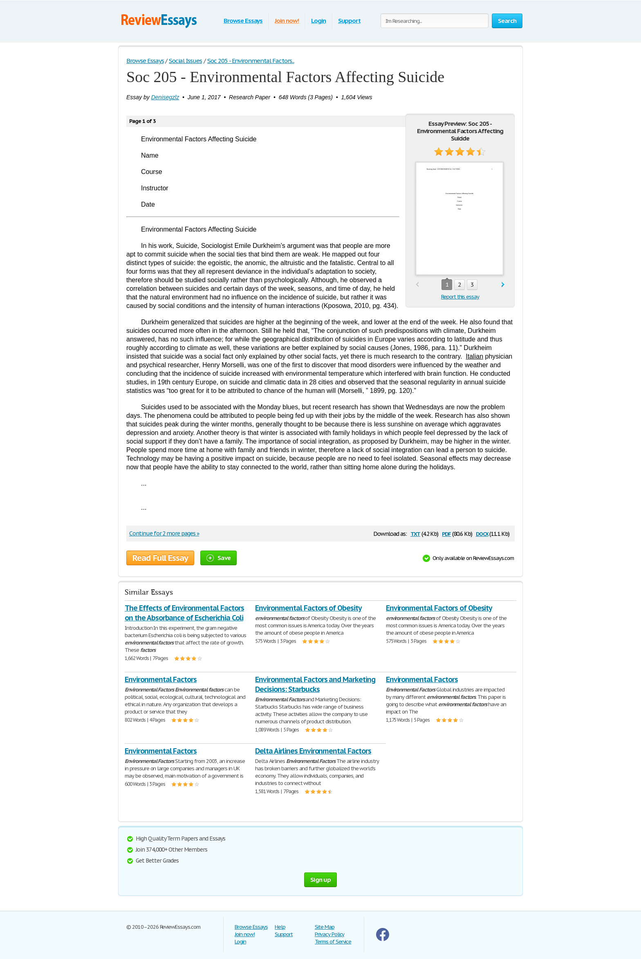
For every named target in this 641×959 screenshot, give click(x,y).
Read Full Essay (160, 558)
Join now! (287, 21)
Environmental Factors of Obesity (308, 608)
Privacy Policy (329, 934)
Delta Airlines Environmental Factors (313, 751)
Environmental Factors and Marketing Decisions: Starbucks (315, 684)
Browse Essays (243, 21)
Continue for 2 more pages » (164, 533)
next (503, 285)
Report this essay (460, 296)
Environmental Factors (161, 679)
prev (417, 285)
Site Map (324, 926)
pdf (446, 533)
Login (318, 21)
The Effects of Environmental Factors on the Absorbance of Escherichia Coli (184, 612)
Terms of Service (333, 941)
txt (415, 533)
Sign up (320, 879)
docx (482, 533)
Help (280, 926)
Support (349, 21)
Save (218, 558)
